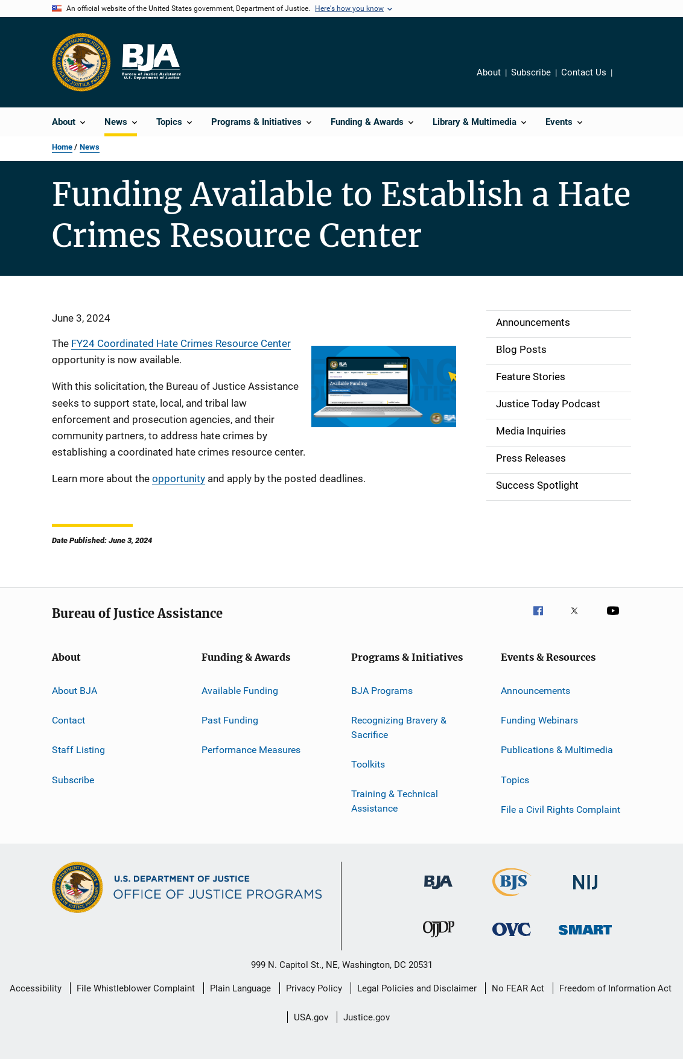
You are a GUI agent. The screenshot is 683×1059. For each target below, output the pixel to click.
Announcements (535, 690)
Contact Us (583, 72)
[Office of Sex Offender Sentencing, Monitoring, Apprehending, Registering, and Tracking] (585, 936)
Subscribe (531, 72)
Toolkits (368, 764)
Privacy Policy (314, 988)
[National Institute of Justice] (585, 891)
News (90, 146)
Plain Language (240, 988)
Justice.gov (366, 1017)
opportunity (178, 478)
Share (631, 81)
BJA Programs (382, 690)
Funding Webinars (539, 720)
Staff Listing (78, 749)
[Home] (151, 62)
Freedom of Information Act (615, 988)
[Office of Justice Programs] (81, 62)
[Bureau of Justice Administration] (438, 891)
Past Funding (230, 720)
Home (62, 146)
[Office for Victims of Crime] (511, 938)
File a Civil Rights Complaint (560, 809)
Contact (68, 720)
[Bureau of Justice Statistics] (512, 898)
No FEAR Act (518, 988)
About (489, 72)
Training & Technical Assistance (394, 801)
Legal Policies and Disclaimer (417, 988)
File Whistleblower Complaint (136, 988)
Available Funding (240, 690)
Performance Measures (251, 749)
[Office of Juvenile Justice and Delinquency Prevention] (438, 939)
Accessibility (36, 988)
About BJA (74, 690)
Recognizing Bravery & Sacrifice (398, 727)
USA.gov (311, 1017)
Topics (515, 779)
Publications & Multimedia (557, 749)
